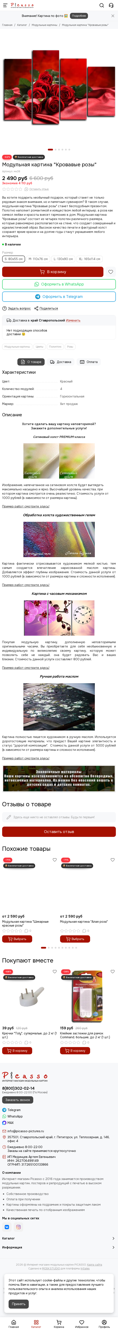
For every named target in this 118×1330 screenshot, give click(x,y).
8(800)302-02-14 (18, 1088)
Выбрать (17, 939)
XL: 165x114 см (89, 259)
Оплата (89, 362)
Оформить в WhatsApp (59, 284)
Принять (19, 1304)
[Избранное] (111, 272)
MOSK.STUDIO (51, 1268)
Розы (70, 346)
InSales (85, 1268)
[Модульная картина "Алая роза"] (88, 884)
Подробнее (79, 16)
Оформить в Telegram (59, 296)
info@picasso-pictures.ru (26, 1131)
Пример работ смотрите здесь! (25, 668)
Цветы (39, 346)
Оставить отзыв (59, 831)
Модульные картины (44, 25)
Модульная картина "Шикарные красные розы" (25, 923)
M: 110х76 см (38, 259)
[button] (50, 149)
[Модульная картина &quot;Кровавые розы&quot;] (59, 87)
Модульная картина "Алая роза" (84, 922)
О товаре (31, 362)
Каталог (22, 25)
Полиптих (55, 346)
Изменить (73, 320)
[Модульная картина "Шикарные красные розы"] (30, 884)
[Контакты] (111, 5)
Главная (7, 25)
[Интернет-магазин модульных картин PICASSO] (22, 5)
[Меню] (5, 5)
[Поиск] (101, 5)
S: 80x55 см (14, 259)
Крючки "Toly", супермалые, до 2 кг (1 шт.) (29, 1035)
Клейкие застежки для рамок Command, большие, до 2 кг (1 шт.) (85, 1035)
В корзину (53, 271)
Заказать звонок (17, 1100)
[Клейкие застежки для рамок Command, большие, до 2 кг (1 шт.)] (88, 996)
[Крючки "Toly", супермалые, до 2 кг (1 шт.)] (30, 996)
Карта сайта (94, 1264)
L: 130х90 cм (63, 259)
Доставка (60, 362)
